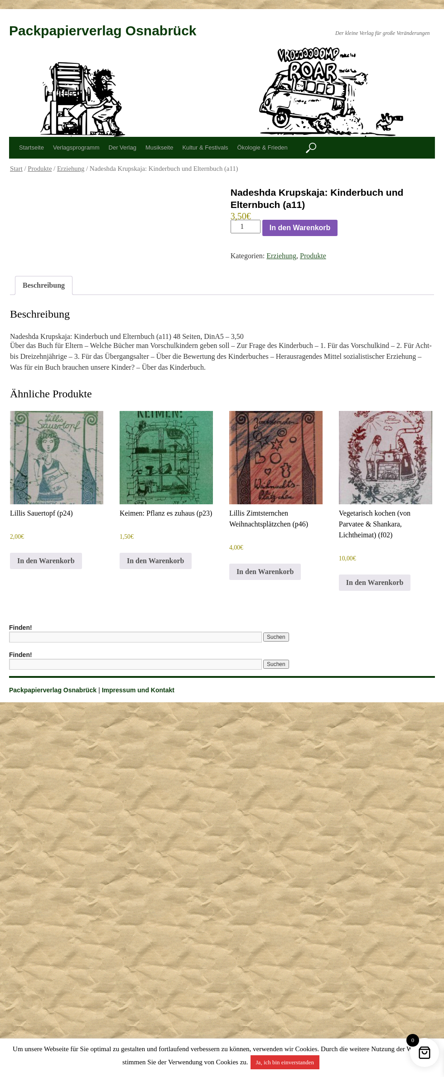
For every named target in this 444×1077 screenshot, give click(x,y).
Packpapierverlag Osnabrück (103, 30)
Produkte (40, 168)
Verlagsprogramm (76, 147)
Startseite (31, 147)
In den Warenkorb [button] (46, 561)
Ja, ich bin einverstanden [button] (285, 1062)
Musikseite (159, 147)
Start (16, 168)
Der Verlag (122, 147)
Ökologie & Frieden (262, 147)
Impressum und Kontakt (138, 690)
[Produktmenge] (246, 226)
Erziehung (71, 168)
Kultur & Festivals (205, 147)
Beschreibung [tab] (44, 285)
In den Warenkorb (300, 228)
